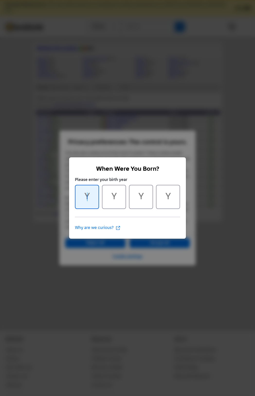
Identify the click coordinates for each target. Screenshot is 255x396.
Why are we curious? (97, 228)
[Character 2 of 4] (114, 197)
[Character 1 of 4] (87, 197)
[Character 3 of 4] (141, 197)
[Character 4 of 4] (168, 197)
